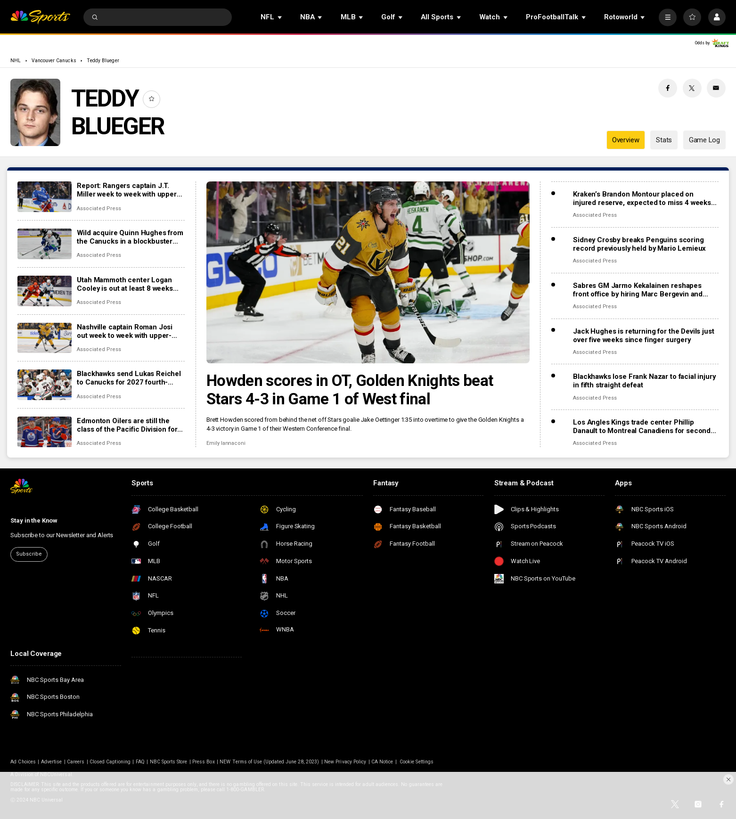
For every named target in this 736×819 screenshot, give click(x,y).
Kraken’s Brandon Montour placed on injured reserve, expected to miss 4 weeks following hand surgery (642, 198)
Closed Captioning (110, 761)
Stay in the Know (33, 520)
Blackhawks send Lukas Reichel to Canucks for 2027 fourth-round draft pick (129, 377)
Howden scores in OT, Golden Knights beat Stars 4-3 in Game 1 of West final (349, 389)
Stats (664, 140)
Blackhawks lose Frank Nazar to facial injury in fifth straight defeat (644, 380)
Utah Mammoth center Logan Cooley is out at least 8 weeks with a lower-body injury (125, 284)
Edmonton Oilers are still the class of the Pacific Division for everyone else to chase (127, 425)
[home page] (40, 17)
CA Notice (382, 761)
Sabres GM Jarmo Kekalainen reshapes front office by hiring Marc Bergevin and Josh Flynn (638, 289)
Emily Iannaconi (225, 443)
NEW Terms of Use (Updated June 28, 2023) (269, 761)
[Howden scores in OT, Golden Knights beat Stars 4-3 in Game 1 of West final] (368, 272)
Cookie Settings (416, 761)
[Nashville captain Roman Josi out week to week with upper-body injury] (44, 338)
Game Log (704, 140)
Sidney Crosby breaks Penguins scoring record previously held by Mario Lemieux (639, 244)
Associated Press (99, 208)
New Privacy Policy (345, 761)
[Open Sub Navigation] (280, 17)
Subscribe (28, 554)
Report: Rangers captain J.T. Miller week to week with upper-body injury (128, 189)
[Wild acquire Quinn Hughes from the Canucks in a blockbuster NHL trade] (44, 244)
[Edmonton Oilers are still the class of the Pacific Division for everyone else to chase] (44, 432)
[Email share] (716, 88)
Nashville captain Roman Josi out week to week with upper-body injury (124, 331)
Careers (75, 761)
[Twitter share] (692, 88)
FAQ (140, 761)
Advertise (51, 761)
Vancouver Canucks (54, 60)
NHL (15, 60)
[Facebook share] (667, 88)
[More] (667, 17)
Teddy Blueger (103, 60)
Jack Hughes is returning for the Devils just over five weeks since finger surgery (643, 335)
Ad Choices (23, 761)
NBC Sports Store (169, 761)
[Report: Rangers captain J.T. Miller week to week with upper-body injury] (44, 196)
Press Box (203, 761)
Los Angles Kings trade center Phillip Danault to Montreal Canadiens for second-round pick (643, 426)
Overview (625, 140)
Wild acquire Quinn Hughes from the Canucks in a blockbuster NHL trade (130, 237)
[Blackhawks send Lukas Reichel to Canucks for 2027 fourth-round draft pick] (44, 384)
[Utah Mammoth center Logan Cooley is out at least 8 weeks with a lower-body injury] (44, 291)
